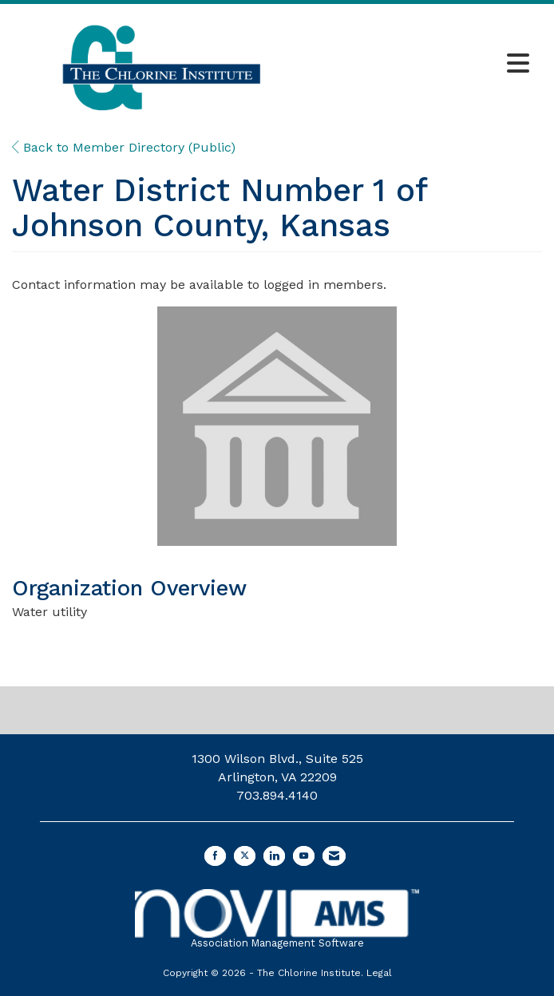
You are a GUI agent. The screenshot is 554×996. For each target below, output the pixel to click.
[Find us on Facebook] (215, 856)
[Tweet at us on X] (244, 856)
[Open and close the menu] (424, 64)
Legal (379, 972)
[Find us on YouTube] (304, 856)
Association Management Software (277, 919)
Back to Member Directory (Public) (123, 147)
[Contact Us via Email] (334, 856)
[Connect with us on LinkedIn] (274, 856)
